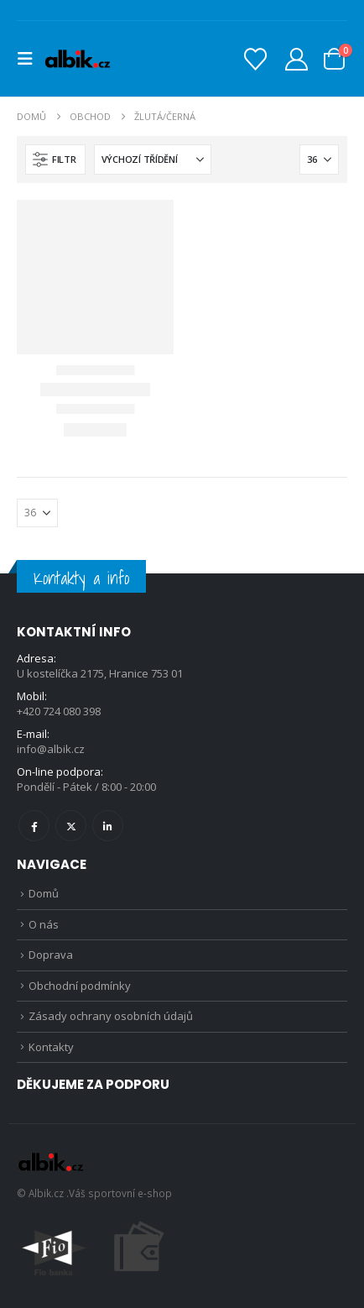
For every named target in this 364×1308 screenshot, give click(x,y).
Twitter (70, 825)
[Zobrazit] (319, 159)
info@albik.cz (51, 748)
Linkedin (107, 825)
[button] (30, 58)
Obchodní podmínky (80, 985)
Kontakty (51, 1046)
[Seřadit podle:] (152, 159)
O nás (44, 924)
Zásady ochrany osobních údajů (111, 1015)
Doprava (51, 954)
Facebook (33, 825)
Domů (44, 893)
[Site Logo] (77, 59)
